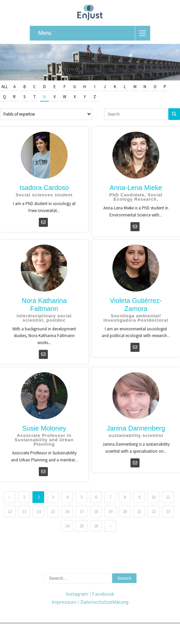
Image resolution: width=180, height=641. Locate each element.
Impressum (64, 602)
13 (24, 511)
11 (168, 497)
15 (53, 511)
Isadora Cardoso (44, 187)
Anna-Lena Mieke (136, 187)
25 (82, 526)
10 (154, 497)
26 (96, 526)
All (4, 86)
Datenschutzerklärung (104, 602)
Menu (44, 33)
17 (82, 511)
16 (67, 511)
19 (110, 511)
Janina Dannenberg (136, 428)
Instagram (77, 594)
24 (67, 526)
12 (10, 511)
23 (168, 511)
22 (154, 511)
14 (38, 511)
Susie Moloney (44, 428)
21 (139, 511)
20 (125, 511)
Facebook (103, 594)
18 (96, 511)
